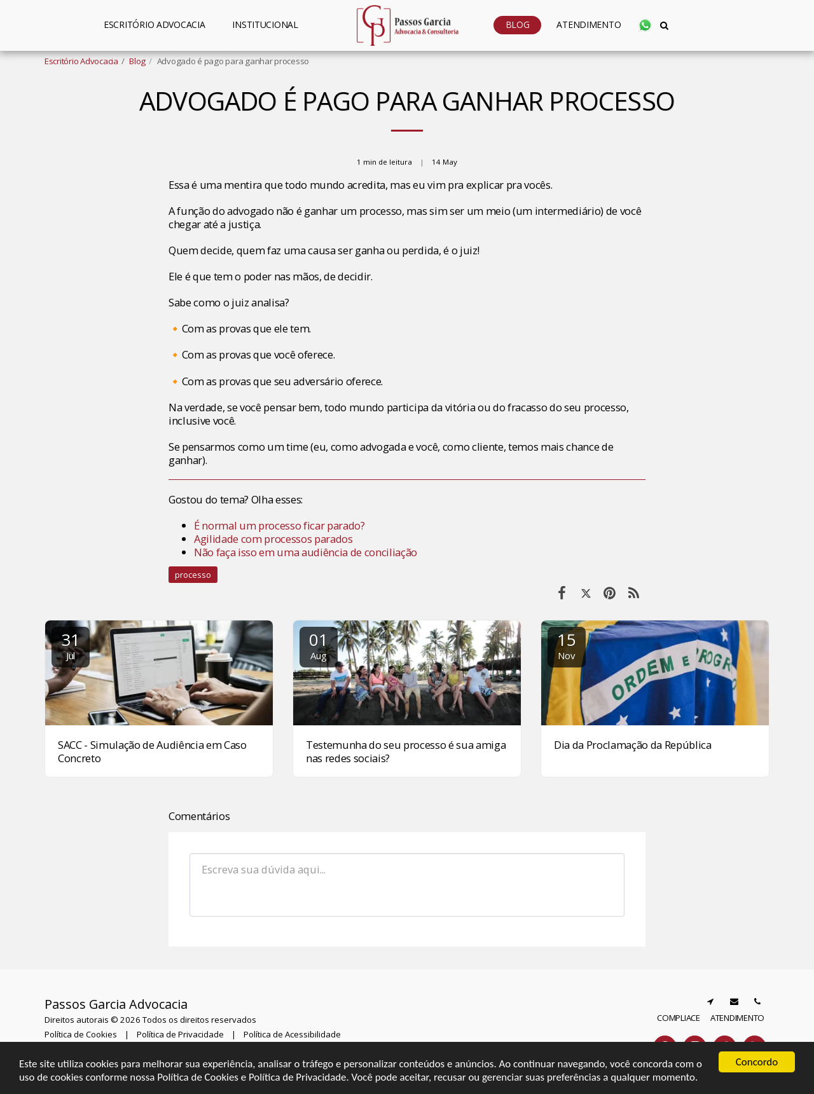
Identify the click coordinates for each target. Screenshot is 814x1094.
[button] (270, 25)
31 (71, 645)
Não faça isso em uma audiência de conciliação (305, 552)
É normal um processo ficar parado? (279, 525)
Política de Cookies (81, 1034)
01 (319, 645)
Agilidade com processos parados (274, 538)
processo (193, 574)
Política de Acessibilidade (292, 1034)
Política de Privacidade (180, 1034)
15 (567, 645)
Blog (137, 61)
